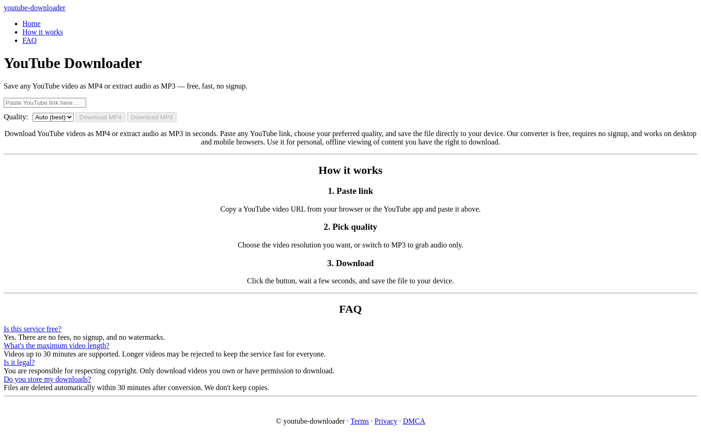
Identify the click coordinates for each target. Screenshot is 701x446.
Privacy (385, 421)
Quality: (16, 117)
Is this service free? (32, 329)
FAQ (29, 40)
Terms (359, 421)
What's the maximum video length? (56, 346)
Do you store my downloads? (47, 379)
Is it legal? (19, 362)
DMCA (414, 421)
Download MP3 (152, 117)
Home (31, 23)
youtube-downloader (34, 8)
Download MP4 (100, 117)
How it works (42, 32)
